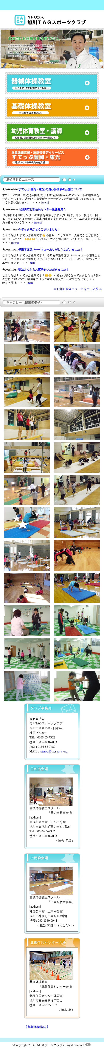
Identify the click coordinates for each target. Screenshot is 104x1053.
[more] (45, 202)
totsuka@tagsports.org (53, 751)
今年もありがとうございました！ (39, 229)
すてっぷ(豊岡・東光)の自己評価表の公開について (50, 189)
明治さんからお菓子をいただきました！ (43, 269)
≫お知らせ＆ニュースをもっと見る (78, 289)
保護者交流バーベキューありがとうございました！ (50, 249)
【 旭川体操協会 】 (37, 1027)
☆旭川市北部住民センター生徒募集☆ (42, 209)
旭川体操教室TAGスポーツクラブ (52, 20)
